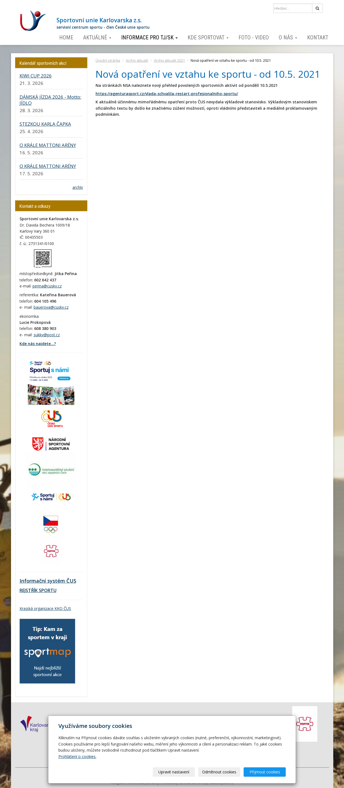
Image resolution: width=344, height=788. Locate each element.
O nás (288, 37)
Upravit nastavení (173, 771)
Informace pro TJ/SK (149, 37)
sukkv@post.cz (47, 334)
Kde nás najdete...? (38, 343)
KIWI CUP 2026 (36, 75)
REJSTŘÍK (29, 590)
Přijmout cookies (265, 771)
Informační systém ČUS (48, 580)
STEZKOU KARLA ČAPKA (45, 124)
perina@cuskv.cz (47, 286)
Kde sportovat (208, 37)
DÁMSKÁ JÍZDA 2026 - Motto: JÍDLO (50, 100)
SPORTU (47, 590)
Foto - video (254, 37)
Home (66, 37)
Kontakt (317, 37)
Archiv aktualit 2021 (169, 60)
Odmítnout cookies (219, 771)
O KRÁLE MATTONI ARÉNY (48, 145)
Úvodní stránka (108, 60)
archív (77, 187)
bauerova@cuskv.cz (51, 307)
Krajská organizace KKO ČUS (45, 608)
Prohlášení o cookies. (77, 756)
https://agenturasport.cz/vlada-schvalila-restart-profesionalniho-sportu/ (167, 93)
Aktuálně (97, 37)
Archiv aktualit (137, 60)
